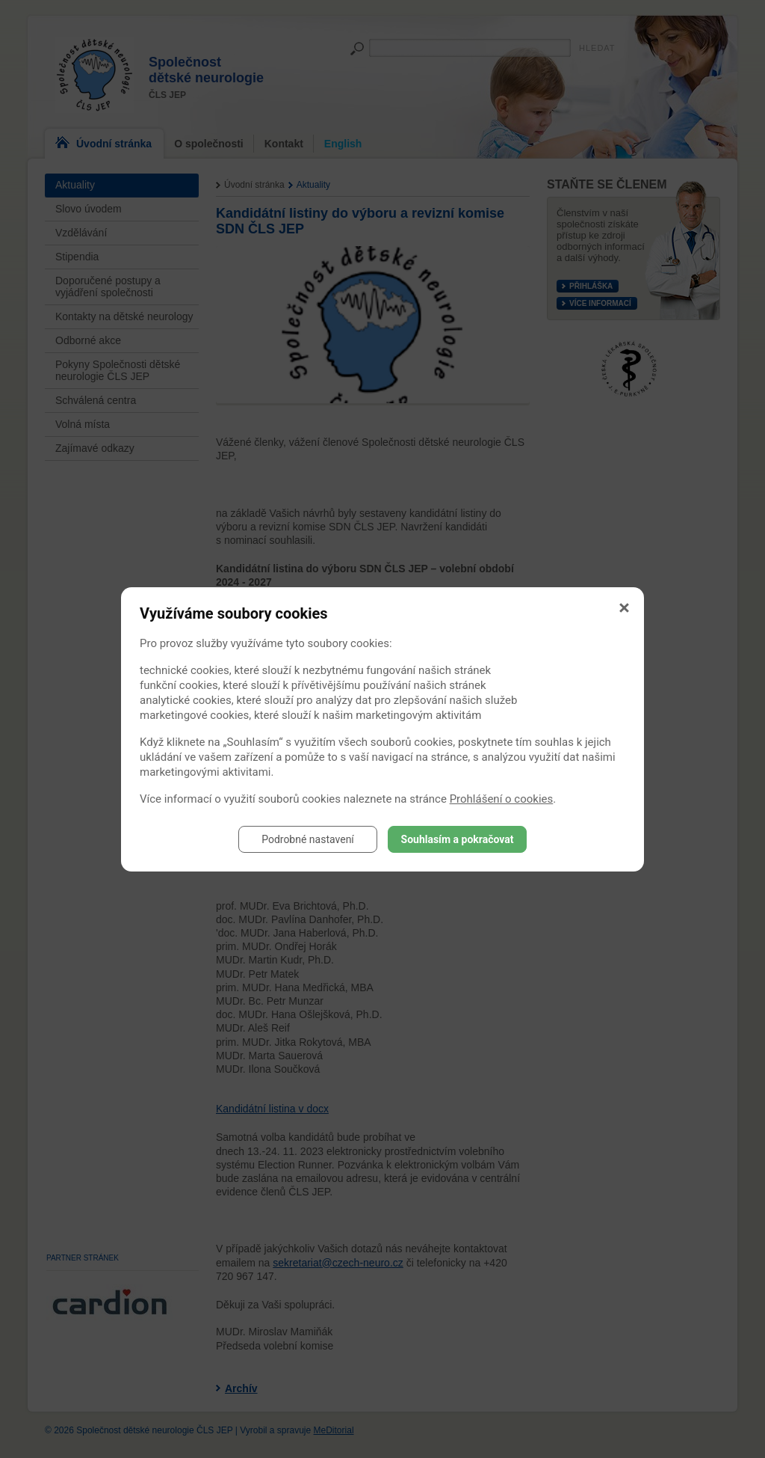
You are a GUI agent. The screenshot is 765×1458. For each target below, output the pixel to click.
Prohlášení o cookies (502, 799)
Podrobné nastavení (307, 839)
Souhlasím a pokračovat (457, 839)
